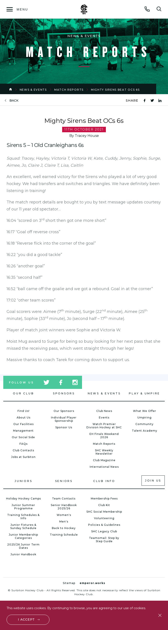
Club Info (104, 481)
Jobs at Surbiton (23, 457)
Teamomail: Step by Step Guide (104, 539)
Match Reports (69, 89)
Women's (64, 515)
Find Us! (24, 411)
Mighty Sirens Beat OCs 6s (115, 89)
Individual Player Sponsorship (64, 419)
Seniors (64, 481)
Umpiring (144, 417)
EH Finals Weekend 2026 (104, 435)
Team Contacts (63, 498)
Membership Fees (104, 498)
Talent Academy (144, 430)
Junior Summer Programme (23, 506)
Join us (153, 480)
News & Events (33, 89)
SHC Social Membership (104, 511)
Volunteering (104, 518)
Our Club (23, 393)
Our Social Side (23, 437)
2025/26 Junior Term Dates (23, 546)
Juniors (23, 481)
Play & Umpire (144, 393)
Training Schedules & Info (23, 516)
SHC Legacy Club (104, 531)
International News (104, 466)
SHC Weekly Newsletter (104, 452)
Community (144, 424)
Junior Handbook (23, 554)
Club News (104, 411)
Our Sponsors (64, 411)
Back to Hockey (64, 528)
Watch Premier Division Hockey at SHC (104, 425)
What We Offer (144, 411)
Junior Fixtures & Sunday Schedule (23, 526)
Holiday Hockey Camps (23, 498)
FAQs (23, 443)
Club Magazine (104, 460)
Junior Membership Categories (23, 536)
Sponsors (64, 393)
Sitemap (69, 583)
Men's (63, 521)
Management (23, 430)
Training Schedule (64, 534)
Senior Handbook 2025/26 (64, 506)
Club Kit (104, 505)
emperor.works (92, 583)
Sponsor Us (63, 427)
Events (104, 417)
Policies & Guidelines (104, 524)
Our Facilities (23, 424)
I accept (26, 619)
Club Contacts (23, 450)
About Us (23, 417)
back (13, 100)
